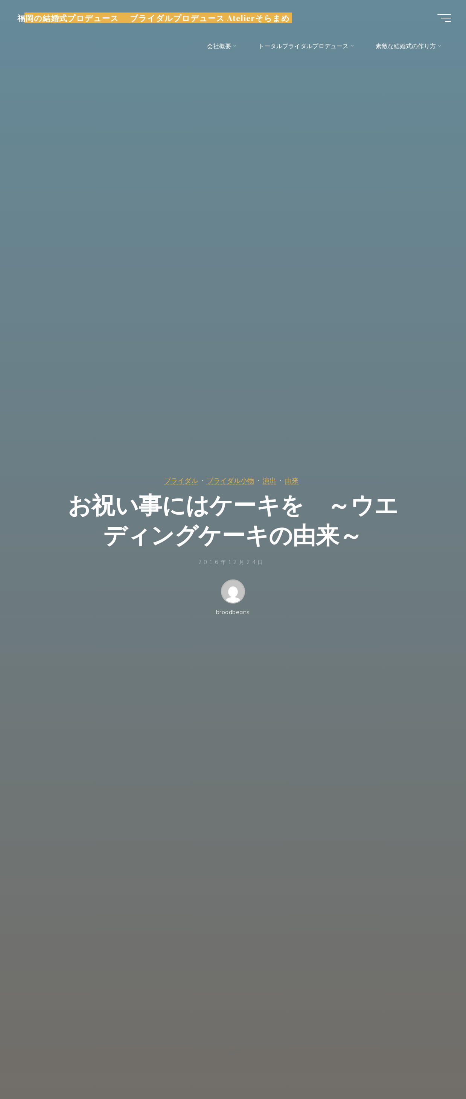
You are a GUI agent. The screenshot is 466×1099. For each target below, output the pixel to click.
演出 (269, 480)
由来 (291, 480)
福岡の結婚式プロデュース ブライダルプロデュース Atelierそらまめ (153, 17)
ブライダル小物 (230, 480)
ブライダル (181, 480)
